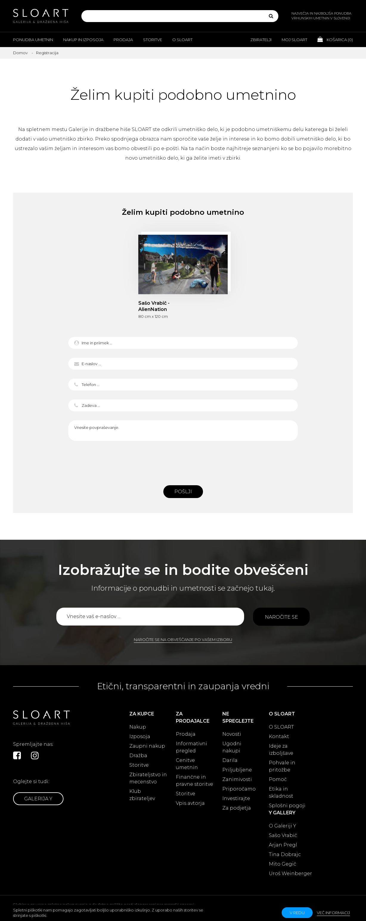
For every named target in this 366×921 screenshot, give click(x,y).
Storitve (152, 39)
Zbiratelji (261, 39)
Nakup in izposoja (83, 39)
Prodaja (123, 39)
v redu (297, 912)
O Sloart (182, 39)
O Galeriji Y (282, 826)
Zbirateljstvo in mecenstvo (148, 778)
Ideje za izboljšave (281, 749)
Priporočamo (239, 789)
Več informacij (333, 912)
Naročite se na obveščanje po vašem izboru (183, 639)
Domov (20, 52)
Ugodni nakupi (231, 747)
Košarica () (335, 39)
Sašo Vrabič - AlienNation (154, 306)
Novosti (231, 734)
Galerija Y (38, 799)
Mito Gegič (282, 864)
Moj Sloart (294, 39)
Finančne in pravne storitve (194, 780)
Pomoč (278, 779)
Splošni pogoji (287, 805)
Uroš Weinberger (290, 873)
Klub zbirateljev (142, 794)
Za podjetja (236, 808)
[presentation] (183, 461)
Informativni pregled (191, 747)
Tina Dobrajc (285, 854)
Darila (230, 760)
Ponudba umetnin (33, 39)
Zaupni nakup (147, 746)
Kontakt (279, 736)
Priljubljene (237, 770)
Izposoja (139, 736)
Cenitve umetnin (187, 763)
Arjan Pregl (283, 845)
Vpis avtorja (190, 803)
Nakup (137, 727)
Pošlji (183, 491)
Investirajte (236, 798)
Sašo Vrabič (283, 835)
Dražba (138, 755)
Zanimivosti (237, 779)
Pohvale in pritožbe (282, 766)
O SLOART (281, 727)
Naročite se (281, 617)
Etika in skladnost (281, 792)
